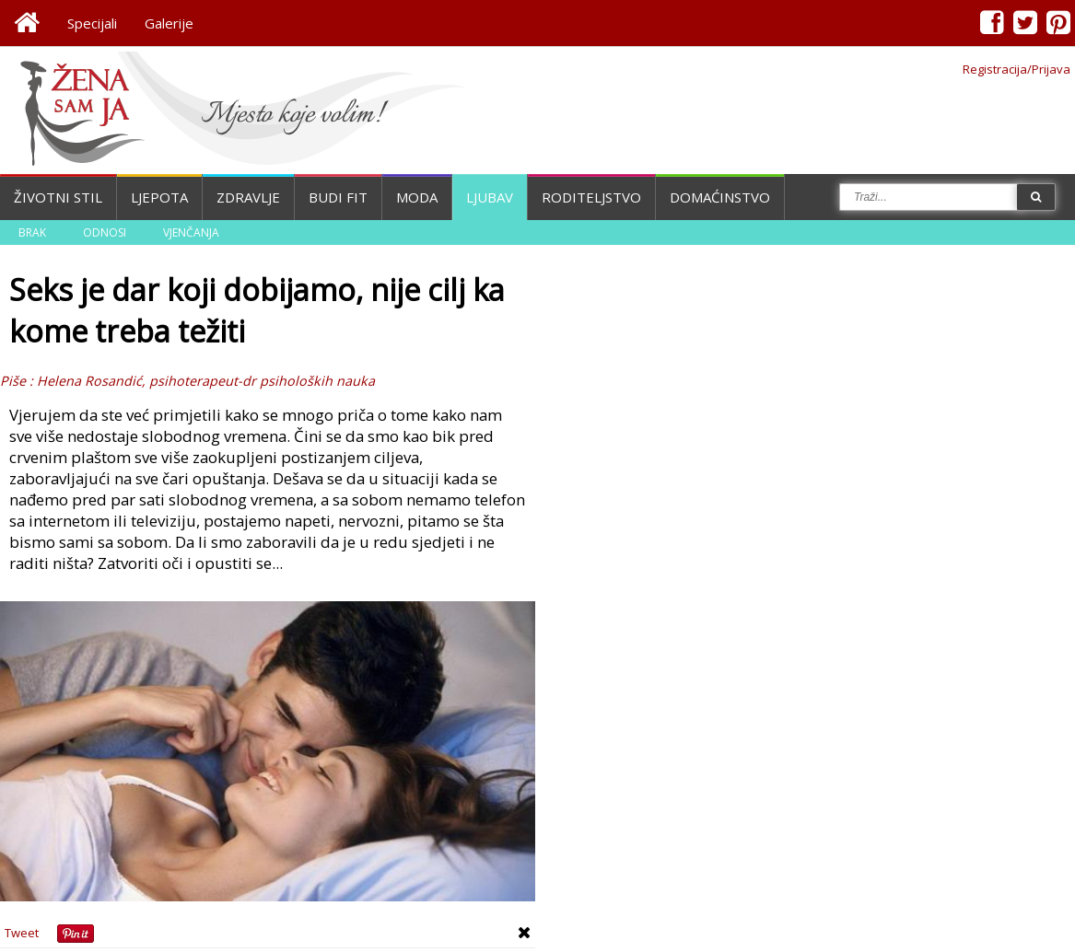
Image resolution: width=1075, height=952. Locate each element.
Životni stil (58, 197)
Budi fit (338, 197)
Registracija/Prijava (1016, 69)
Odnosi (104, 232)
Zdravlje (248, 197)
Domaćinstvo (720, 197)
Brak (32, 232)
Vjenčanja (191, 232)
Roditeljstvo (591, 197)
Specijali (92, 23)
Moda (417, 197)
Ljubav (489, 197)
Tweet (22, 932)
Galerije (169, 23)
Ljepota (159, 197)
